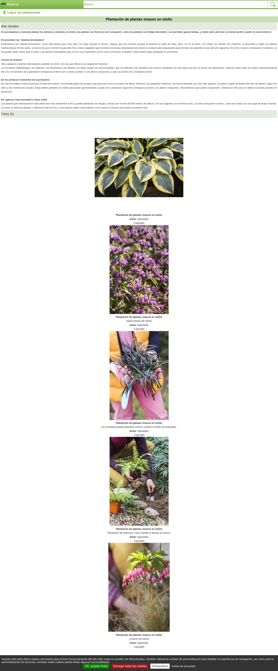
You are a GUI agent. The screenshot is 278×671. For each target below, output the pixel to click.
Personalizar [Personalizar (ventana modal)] (160, 666)
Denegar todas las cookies (130, 666)
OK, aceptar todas (96, 666)
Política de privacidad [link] (183, 666)
